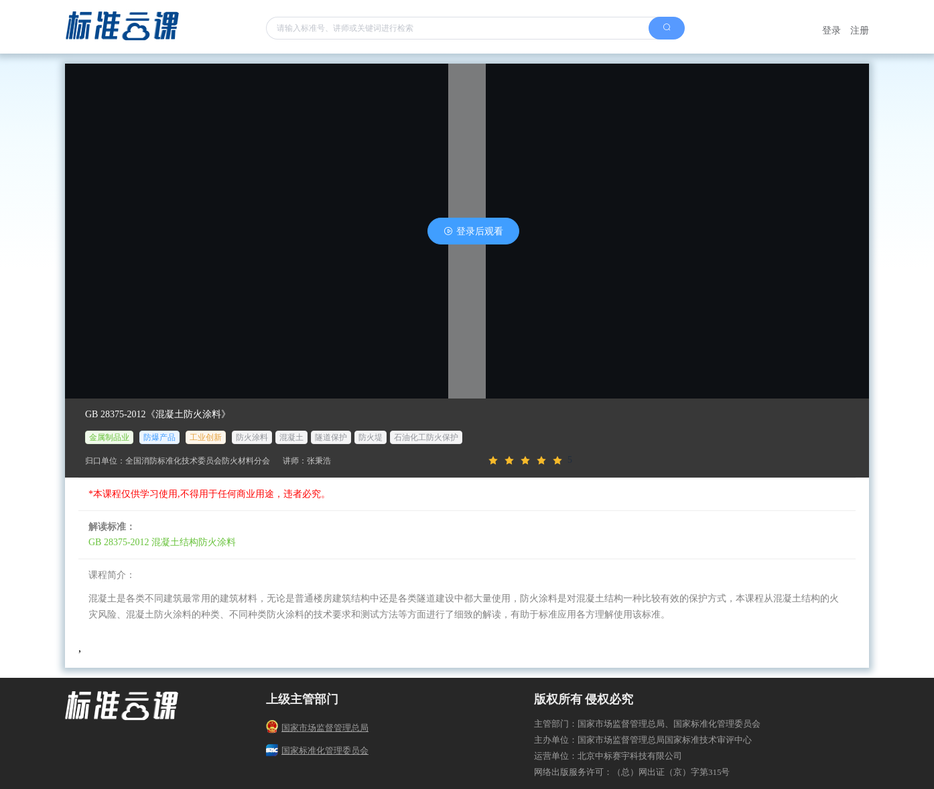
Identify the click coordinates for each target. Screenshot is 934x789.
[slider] (668, 461)
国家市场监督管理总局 (317, 728)
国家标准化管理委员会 (317, 750)
